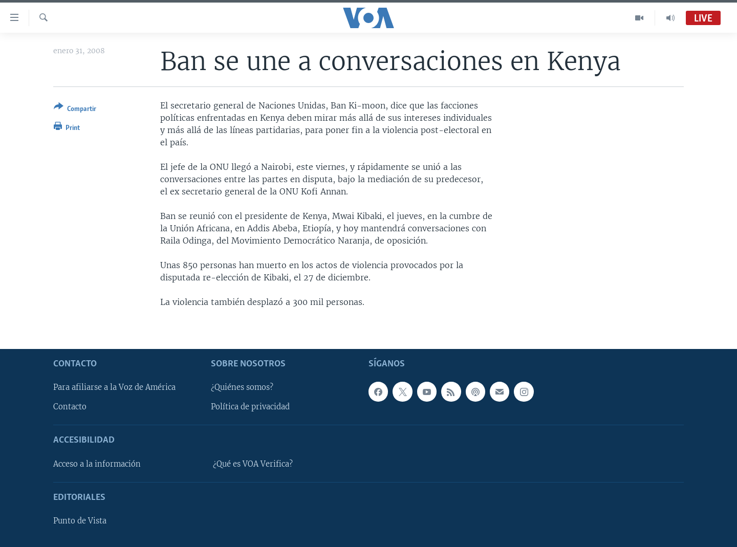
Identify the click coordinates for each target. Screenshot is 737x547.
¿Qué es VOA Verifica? (253, 464)
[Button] (75, 109)
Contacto (69, 406)
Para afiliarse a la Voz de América (114, 387)
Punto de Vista (79, 521)
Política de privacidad (250, 406)
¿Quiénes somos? (242, 387)
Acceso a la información (97, 464)
